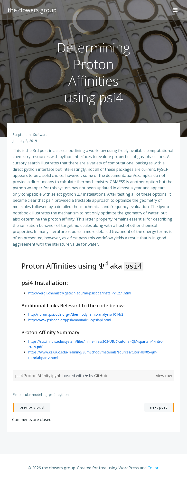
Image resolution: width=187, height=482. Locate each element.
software (41, 135)
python (63, 396)
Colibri (153, 469)
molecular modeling (31, 396)
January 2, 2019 (25, 142)
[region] (93, 312)
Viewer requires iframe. (93, 311)
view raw (163, 377)
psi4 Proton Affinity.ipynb (39, 377)
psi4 (52, 396)
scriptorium (22, 135)
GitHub (101, 377)
